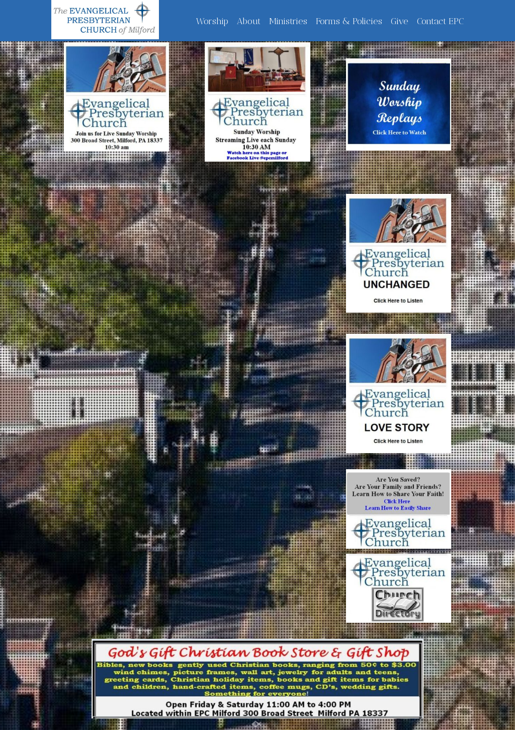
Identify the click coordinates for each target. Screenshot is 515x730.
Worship (212, 21)
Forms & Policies (349, 21)
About (249, 21)
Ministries (288, 21)
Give (399, 21)
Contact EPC (440, 21)
